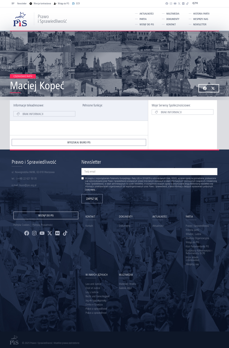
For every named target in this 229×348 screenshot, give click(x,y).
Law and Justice (93, 284)
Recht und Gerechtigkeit (97, 296)
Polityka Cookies (21, 224)
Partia (143, 19)
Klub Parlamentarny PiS (197, 246)
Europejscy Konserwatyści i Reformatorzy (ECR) (199, 252)
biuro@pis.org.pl (27, 185)
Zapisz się (92, 198)
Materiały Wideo (127, 284)
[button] (205, 88)
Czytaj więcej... (90, 189)
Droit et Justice (93, 288)
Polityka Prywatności (42, 224)
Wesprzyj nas (200, 19)
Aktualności (147, 13)
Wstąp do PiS (147, 24)
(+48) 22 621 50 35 (26, 178)
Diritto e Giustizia (94, 304)
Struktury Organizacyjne (197, 238)
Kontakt (171, 24)
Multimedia (172, 13)
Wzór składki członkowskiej (192, 259)
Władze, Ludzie (193, 234)
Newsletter (199, 24)
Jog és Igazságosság (96, 300)
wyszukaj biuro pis (79, 142)
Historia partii (201, 13)
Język (195, 3)
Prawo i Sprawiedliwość (52, 18)
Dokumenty (172, 19)
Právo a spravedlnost (96, 312)
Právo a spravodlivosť (96, 308)
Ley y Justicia (92, 292)
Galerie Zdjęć (125, 288)
